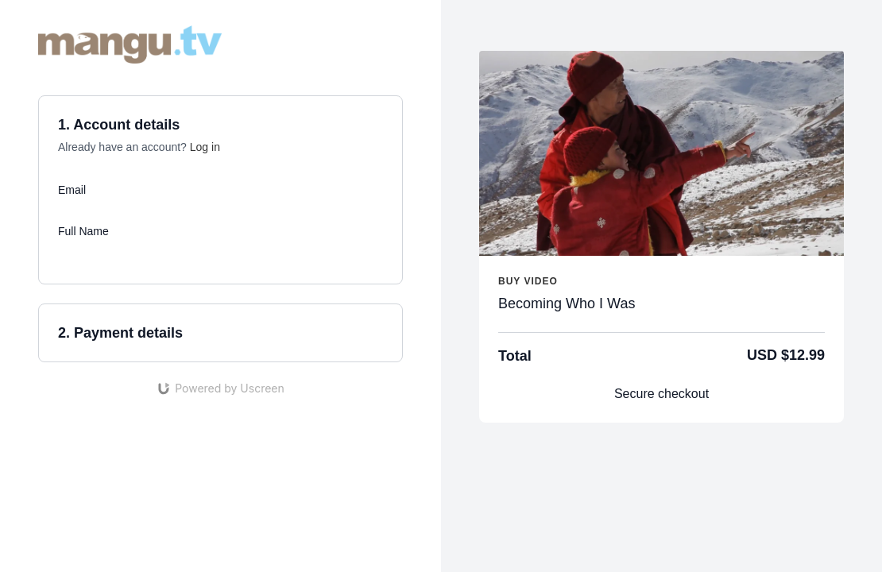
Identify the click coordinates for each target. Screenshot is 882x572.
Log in (205, 147)
